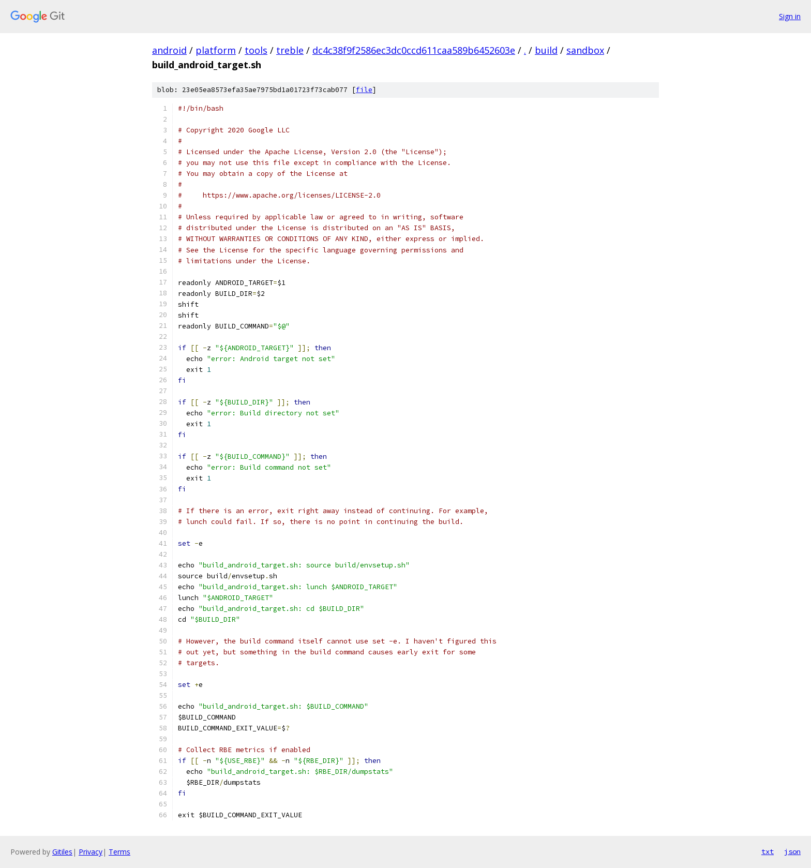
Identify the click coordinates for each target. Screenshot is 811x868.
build (546, 50)
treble (290, 50)
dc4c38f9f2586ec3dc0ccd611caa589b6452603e (413, 50)
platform (216, 50)
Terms (119, 852)
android (169, 50)
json (792, 851)
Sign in (790, 16)
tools (256, 50)
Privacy (90, 852)
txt (767, 851)
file (364, 89)
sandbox (585, 50)
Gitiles (62, 852)
